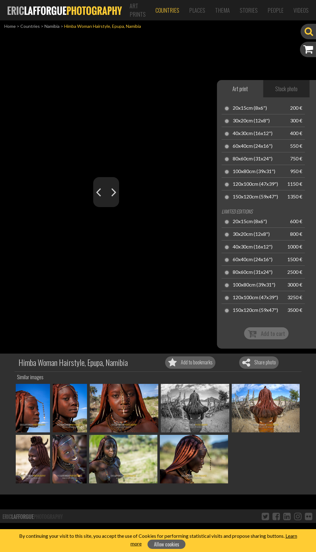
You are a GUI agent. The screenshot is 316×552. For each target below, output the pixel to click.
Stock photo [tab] (286, 89)
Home (10, 26)
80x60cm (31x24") (252, 158)
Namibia (52, 26)
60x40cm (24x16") (252, 146)
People (276, 10)
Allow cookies (166, 544)
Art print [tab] (240, 89)
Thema (222, 10)
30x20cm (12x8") (251, 120)
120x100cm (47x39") (255, 184)
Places (197, 10)
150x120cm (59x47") (255, 196)
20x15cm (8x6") (250, 108)
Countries (167, 10)
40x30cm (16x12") (252, 133)
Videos (301, 10)
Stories (249, 10)
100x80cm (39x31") (254, 171)
